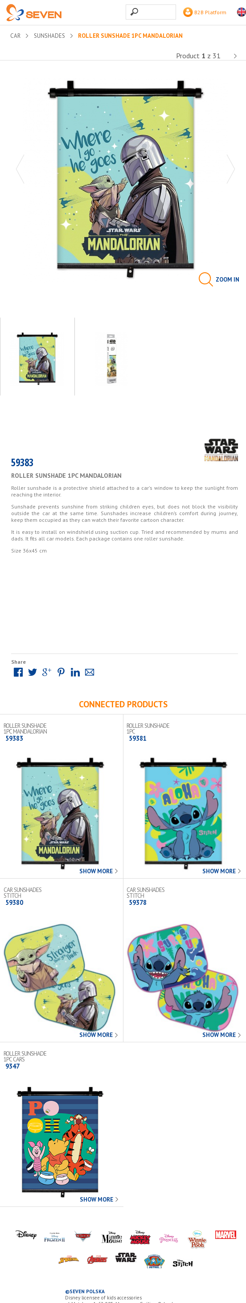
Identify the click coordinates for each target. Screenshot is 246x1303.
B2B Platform (204, 12)
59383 (22, 464)
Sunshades (49, 36)
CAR (15, 36)
